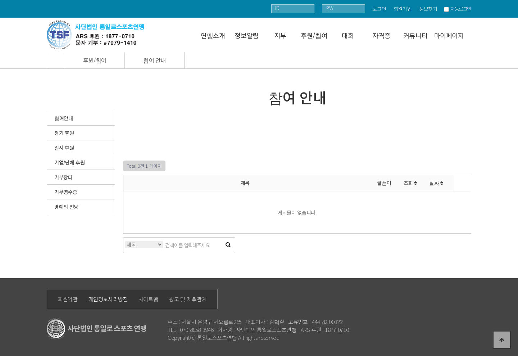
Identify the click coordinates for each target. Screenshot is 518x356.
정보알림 (247, 35)
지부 (280, 35)
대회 (348, 35)
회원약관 (68, 299)
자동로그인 (460, 8)
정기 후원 (64, 132)
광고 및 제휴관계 (187, 299)
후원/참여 (314, 35)
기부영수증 (65, 191)
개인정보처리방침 (108, 299)
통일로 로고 (98, 34)
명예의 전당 (66, 206)
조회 (410, 182)
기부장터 (63, 177)
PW (329, 8)
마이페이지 (449, 35)
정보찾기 (428, 8)
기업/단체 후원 (69, 162)
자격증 (382, 35)
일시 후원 (64, 147)
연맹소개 (213, 35)
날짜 (436, 182)
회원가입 (403, 8)
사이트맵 (148, 299)
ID (277, 8)
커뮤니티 (415, 35)
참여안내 (63, 118)
